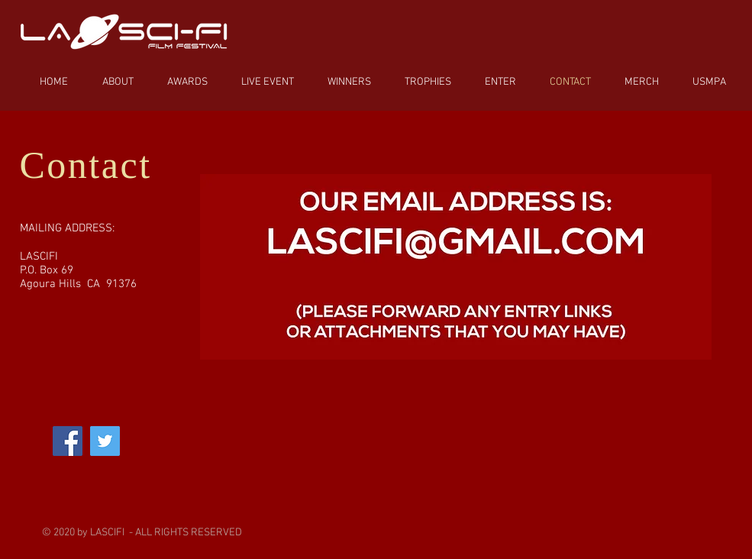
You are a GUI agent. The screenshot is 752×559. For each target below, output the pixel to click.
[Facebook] (67, 441)
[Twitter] (105, 441)
